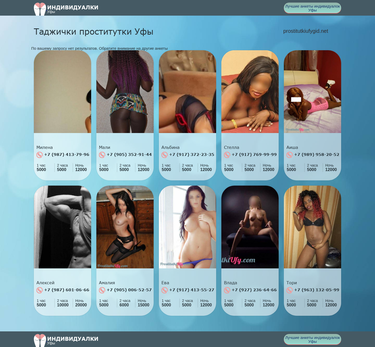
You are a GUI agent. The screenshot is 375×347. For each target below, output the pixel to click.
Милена (44, 147)
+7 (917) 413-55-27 (187, 290)
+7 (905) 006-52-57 (125, 290)
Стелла (231, 147)
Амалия (107, 283)
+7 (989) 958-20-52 (312, 155)
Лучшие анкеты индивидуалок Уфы (312, 8)
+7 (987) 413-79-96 (62, 155)
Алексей (45, 283)
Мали (104, 147)
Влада (230, 283)
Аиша (292, 147)
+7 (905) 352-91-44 (125, 155)
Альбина (170, 147)
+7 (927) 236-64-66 (250, 290)
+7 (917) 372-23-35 (187, 155)
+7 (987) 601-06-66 (62, 290)
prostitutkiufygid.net (305, 31)
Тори (291, 283)
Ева (165, 283)
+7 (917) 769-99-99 (250, 155)
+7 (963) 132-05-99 (312, 290)
